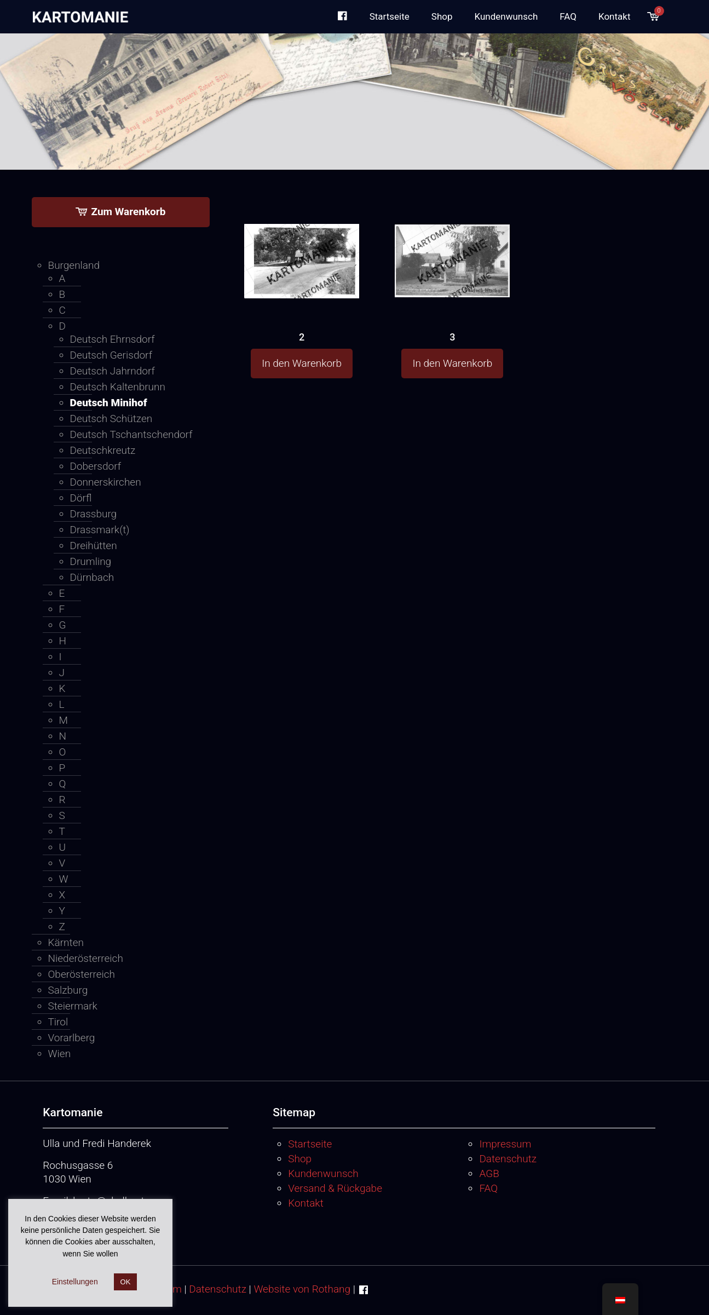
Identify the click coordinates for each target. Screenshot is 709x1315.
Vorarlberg (71, 1037)
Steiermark (72, 1006)
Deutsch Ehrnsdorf (112, 339)
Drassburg (93, 513)
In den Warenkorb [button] (302, 363)
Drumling (91, 561)
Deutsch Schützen (111, 418)
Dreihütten (93, 545)
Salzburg (68, 990)
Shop (300, 1158)
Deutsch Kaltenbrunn (117, 386)
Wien (59, 1053)
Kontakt (306, 1203)
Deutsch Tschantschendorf (131, 434)
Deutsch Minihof (108, 402)
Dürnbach (92, 577)
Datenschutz (508, 1158)
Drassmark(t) (100, 529)
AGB (489, 1173)
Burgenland (74, 265)
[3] (452, 240)
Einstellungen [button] (75, 1281)
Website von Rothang (301, 1289)
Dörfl (81, 498)
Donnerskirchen (105, 482)
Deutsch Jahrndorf (112, 371)
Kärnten (66, 942)
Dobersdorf (96, 466)
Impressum (505, 1144)
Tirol (58, 1022)
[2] (301, 241)
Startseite (310, 1144)
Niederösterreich (85, 958)
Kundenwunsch (323, 1173)
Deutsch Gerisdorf (111, 355)
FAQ (488, 1188)
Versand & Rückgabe (335, 1188)
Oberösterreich (82, 974)
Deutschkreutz (103, 450)
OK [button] (125, 1282)
